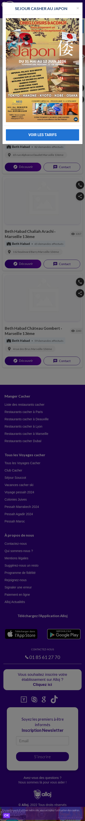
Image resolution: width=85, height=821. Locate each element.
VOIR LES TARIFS (42, 135)
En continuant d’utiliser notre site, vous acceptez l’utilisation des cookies (40, 810)
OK (6, 815)
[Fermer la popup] (77, 7)
